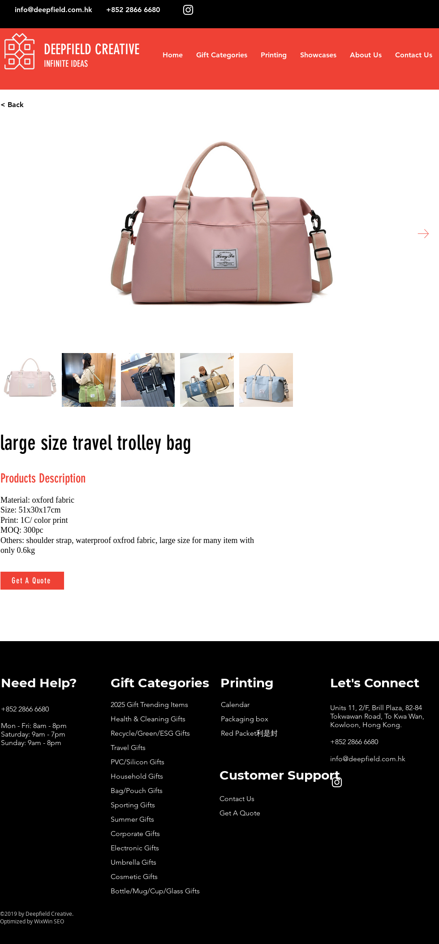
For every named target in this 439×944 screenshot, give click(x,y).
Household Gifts (137, 776)
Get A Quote (240, 813)
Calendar (235, 704)
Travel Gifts (128, 747)
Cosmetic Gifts (134, 876)
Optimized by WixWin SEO (32, 921)
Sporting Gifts (133, 805)
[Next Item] (423, 233)
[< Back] (45, 105)
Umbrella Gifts (133, 862)
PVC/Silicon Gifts (137, 762)
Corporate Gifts (135, 833)
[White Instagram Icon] (188, 10)
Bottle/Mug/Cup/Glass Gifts (155, 891)
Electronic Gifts (135, 848)
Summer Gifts (132, 819)
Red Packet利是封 (249, 733)
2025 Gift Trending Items (149, 704)
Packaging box (244, 719)
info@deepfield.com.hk (53, 9)
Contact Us (237, 798)
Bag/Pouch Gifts (137, 790)
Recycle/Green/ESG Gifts (150, 733)
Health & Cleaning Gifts (148, 719)
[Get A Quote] (32, 581)
